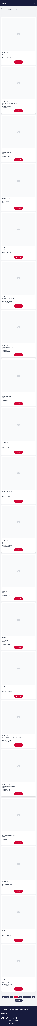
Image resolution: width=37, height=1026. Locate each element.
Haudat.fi (4, 3)
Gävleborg (14, 8)
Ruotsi (7, 8)
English (34, 3)
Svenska (28, 3)
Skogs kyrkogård (8, 9)
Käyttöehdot (4, 1013)
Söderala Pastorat (24, 8)
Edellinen (5, 997)
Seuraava (18, 1000)
